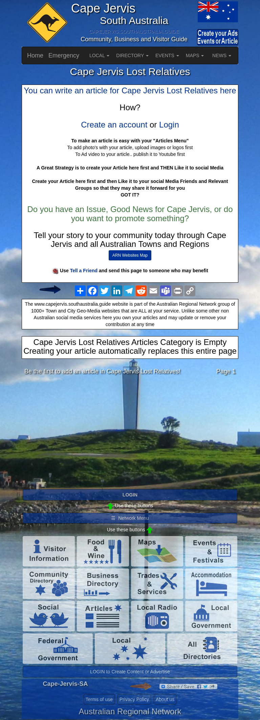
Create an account (114, 124)
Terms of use (99, 699)
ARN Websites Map (130, 255)
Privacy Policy (134, 699)
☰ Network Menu (130, 518)
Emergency (63, 55)
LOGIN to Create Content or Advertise (130, 671)
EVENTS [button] (167, 55)
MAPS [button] (195, 55)
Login (169, 124)
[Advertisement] (130, 434)
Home (35, 55)
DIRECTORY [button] (132, 55)
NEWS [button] (221, 55)
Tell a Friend (84, 270)
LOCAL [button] (99, 55)
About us (165, 699)
